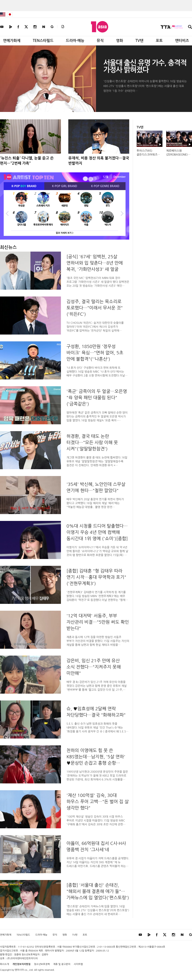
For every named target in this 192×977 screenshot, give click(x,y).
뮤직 (100, 40)
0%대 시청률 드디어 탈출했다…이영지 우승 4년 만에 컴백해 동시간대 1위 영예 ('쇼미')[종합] (97, 532)
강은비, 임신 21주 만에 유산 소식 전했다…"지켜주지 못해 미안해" (93, 666)
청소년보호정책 (42, 964)
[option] (65, 213)
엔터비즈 (182, 40)
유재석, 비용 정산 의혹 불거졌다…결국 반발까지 (98, 160)
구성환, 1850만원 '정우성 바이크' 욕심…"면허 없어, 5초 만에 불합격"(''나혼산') (94, 352)
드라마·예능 (75, 40)
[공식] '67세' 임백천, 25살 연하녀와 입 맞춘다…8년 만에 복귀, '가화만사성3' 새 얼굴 (94, 262)
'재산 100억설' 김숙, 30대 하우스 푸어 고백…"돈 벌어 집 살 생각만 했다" (97, 801)
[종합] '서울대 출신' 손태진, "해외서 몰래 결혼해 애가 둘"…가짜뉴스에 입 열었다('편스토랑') (97, 891)
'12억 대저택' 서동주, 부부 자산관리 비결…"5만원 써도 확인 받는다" (97, 621)
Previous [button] (7, 213)
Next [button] (122, 213)
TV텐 (139, 40)
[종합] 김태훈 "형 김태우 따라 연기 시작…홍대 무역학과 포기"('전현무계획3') (96, 577)
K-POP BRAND (24, 186)
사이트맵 (78, 964)
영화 (119, 40)
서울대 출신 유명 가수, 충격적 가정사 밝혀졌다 (144, 66)
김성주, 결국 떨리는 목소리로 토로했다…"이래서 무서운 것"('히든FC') (94, 307)
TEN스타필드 (43, 40)
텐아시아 (19, 970)
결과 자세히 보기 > (64, 233)
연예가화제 (11, 40)
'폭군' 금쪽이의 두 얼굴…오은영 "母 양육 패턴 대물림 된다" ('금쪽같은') (96, 397)
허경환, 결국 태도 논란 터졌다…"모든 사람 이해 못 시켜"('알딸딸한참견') (92, 442)
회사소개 (4, 964)
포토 (159, 40)
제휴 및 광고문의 (61, 964)
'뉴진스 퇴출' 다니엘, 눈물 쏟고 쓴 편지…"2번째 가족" (27, 160)
